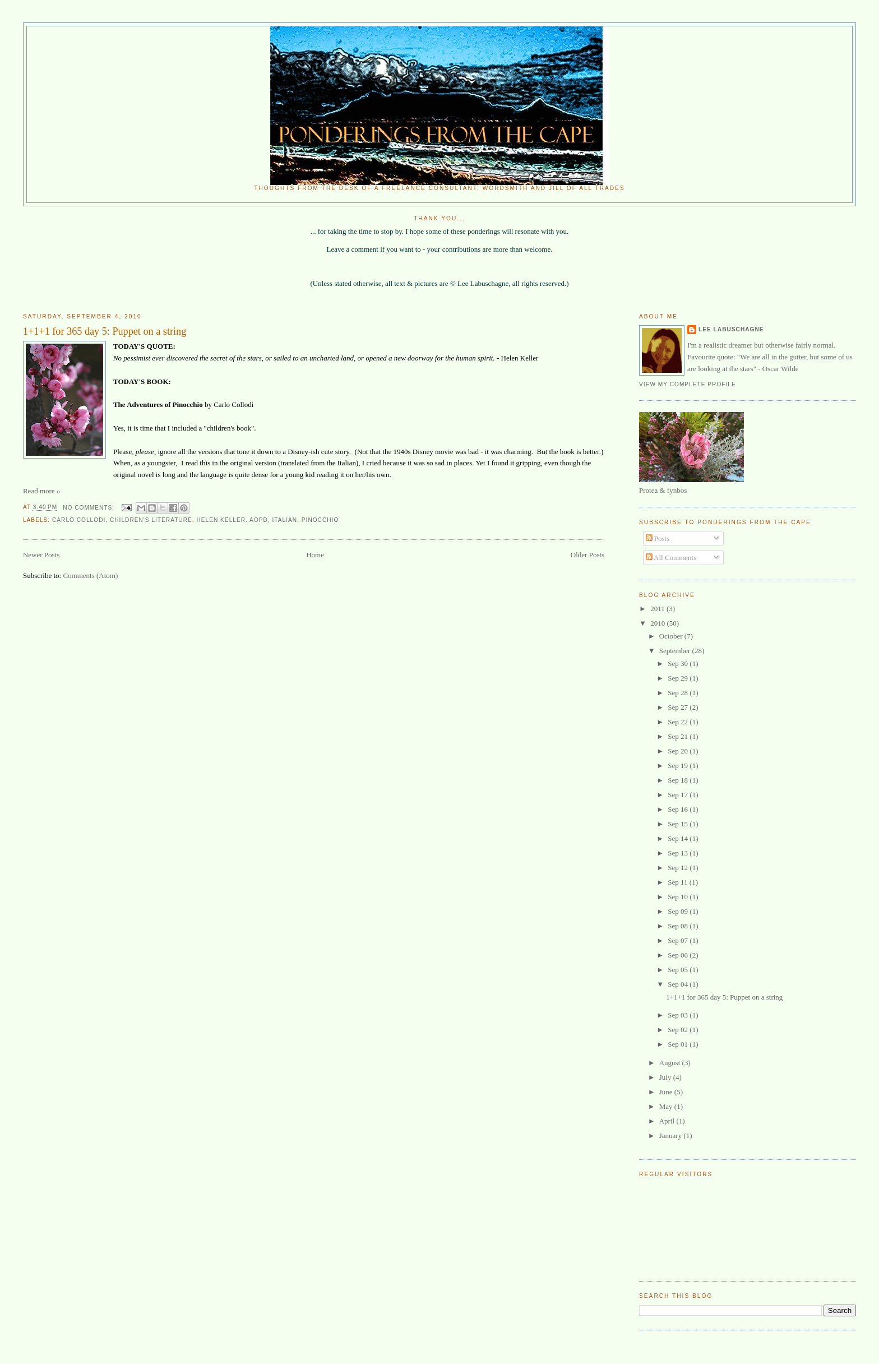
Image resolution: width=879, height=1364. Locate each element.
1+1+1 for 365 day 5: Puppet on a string (104, 331)
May (666, 1106)
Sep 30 (679, 663)
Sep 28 (679, 692)
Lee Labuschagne (731, 329)
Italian (285, 520)
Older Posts (587, 555)
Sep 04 (679, 984)
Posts (658, 538)
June (666, 1092)
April (668, 1121)
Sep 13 (679, 853)
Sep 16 (679, 809)
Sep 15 (679, 824)
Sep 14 (679, 838)
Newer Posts (41, 555)
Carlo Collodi (78, 520)
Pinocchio (320, 520)
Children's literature (151, 520)
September (675, 650)
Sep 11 (679, 882)
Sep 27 (679, 707)
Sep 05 (679, 969)
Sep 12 (679, 867)
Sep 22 (679, 722)
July (666, 1077)
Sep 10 (679, 897)
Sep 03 (679, 1015)
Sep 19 (679, 765)
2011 (658, 608)
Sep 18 (679, 780)
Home (315, 555)
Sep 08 (679, 926)
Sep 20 (679, 751)
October (671, 636)
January (671, 1135)
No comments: (90, 508)
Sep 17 (679, 794)
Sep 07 (679, 940)
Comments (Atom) (90, 575)
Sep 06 (679, 955)
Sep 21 (679, 736)
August (670, 1062)
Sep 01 (679, 1044)
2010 (658, 623)
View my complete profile (687, 384)
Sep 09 (679, 911)
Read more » (41, 491)
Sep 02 (679, 1029)
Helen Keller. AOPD (231, 520)
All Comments (671, 557)
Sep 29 (679, 678)
